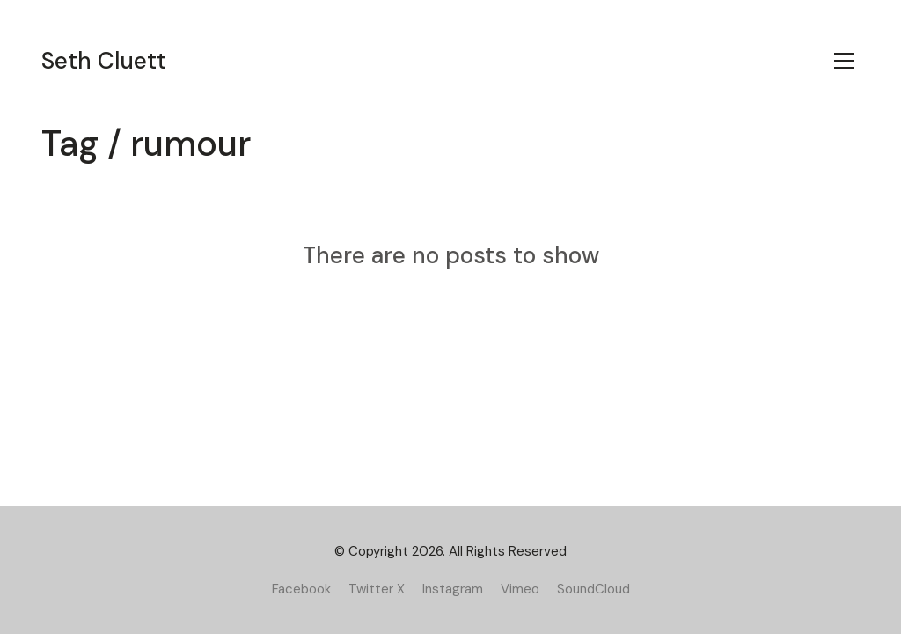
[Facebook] (301, 589)
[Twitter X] (376, 589)
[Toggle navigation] (844, 61)
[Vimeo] (520, 589)
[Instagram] (452, 589)
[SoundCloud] (593, 589)
